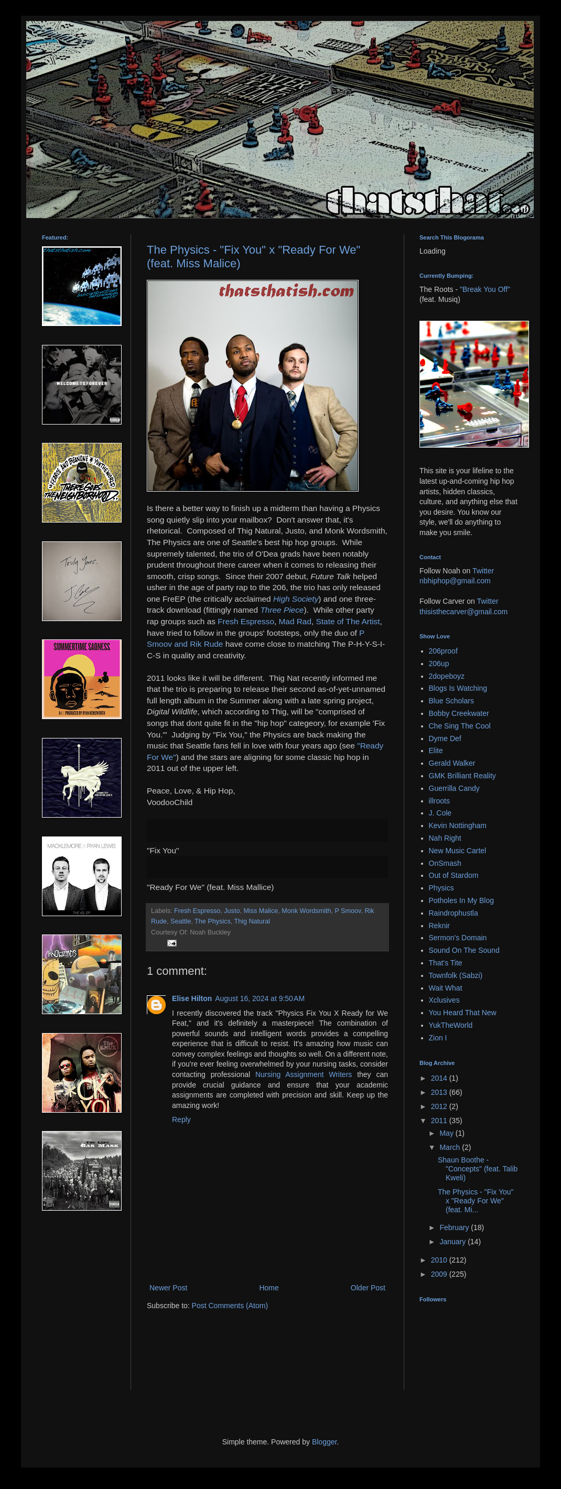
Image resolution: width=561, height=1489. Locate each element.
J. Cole (440, 813)
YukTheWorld (451, 1025)
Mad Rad (295, 621)
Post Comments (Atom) (230, 1305)
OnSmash (445, 863)
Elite (436, 750)
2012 (440, 1106)
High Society (295, 598)
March (450, 1147)
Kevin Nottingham (458, 825)
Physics (441, 888)
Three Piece (282, 609)
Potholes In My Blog (461, 900)
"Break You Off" (485, 289)
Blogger (324, 1442)
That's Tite (445, 963)
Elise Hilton (192, 998)
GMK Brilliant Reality (462, 775)
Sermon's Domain (458, 937)
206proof (443, 651)
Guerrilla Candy (454, 788)
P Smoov (348, 911)
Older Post (368, 1288)
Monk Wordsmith (306, 911)
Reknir (439, 925)
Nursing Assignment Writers (303, 1074)
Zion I (438, 1038)
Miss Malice (260, 911)
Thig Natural (252, 921)
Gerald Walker (452, 763)
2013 (440, 1092)
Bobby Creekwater (459, 713)
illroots (439, 801)
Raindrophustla (453, 913)
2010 (440, 1260)
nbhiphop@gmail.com (455, 581)
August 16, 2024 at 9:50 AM (260, 998)
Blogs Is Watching (458, 688)
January (453, 1241)
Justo (232, 911)
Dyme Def (445, 738)
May (447, 1133)
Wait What (445, 988)
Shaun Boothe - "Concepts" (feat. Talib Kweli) (477, 1169)
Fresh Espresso (246, 621)
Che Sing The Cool (460, 726)
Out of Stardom (454, 875)
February (455, 1227)
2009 (440, 1274)
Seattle (180, 921)
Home (268, 1288)
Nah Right (445, 838)
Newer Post (168, 1288)
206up (439, 663)
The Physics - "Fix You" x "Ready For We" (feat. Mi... (476, 1201)
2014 (440, 1078)
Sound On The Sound (464, 950)
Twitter (483, 571)
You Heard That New (463, 1012)
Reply (181, 1119)
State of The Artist (348, 621)
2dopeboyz (447, 676)
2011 (440, 1120)
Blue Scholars (451, 701)
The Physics (213, 921)
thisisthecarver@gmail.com (463, 611)
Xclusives (444, 1000)
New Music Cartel (458, 850)
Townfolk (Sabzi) (456, 975)
